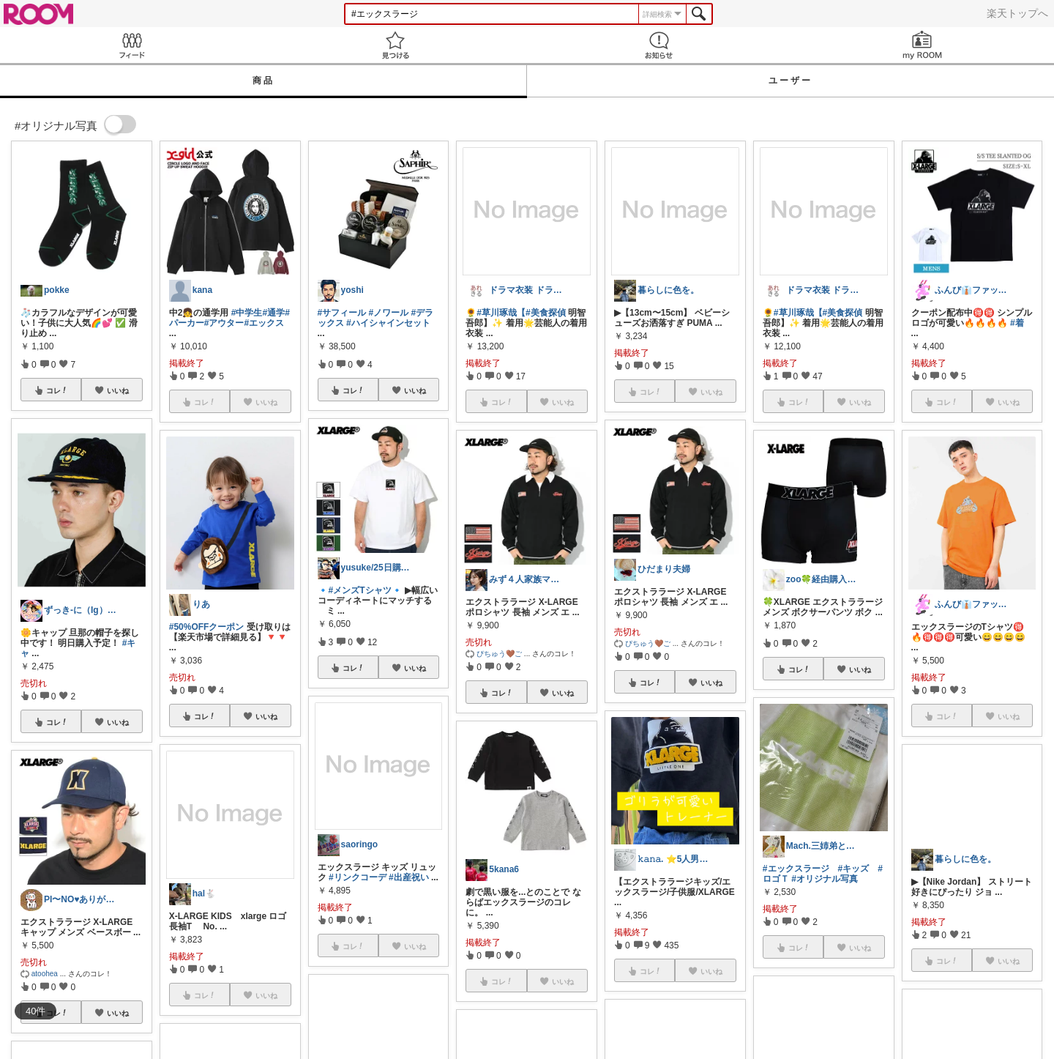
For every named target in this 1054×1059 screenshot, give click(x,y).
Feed (132, 45)
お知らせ (658, 45)
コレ (57, 390)
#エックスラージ (796, 868)
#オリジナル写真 (824, 879)
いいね (118, 390)
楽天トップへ (1017, 13)
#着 (1017, 323)
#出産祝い (409, 877)
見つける (395, 45)
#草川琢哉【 (501, 313)
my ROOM (922, 45)
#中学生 (247, 313)
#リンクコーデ (357, 877)
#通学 (273, 313)
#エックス (264, 323)
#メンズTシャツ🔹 (366, 590)
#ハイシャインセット (388, 323)
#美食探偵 (546, 313)
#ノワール (389, 313)
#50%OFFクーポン (206, 627)
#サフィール (342, 313)
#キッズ (854, 868)
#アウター (224, 323)
